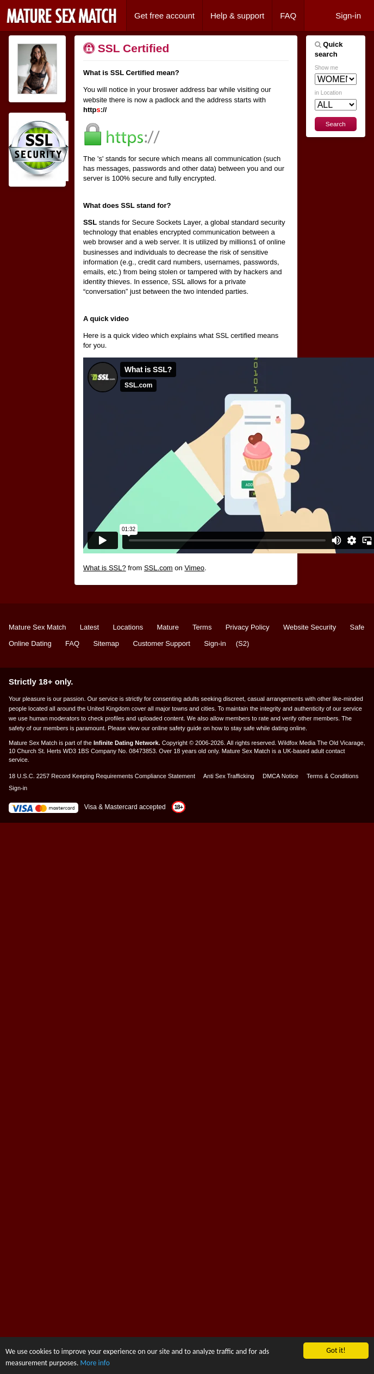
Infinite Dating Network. (127, 743)
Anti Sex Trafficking (228, 776)
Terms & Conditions (332, 776)
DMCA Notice (280, 776)
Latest (89, 627)
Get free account (164, 15)
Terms (201, 627)
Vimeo (194, 568)
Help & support (237, 15)
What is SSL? (104, 568)
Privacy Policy (248, 627)
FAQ (288, 15)
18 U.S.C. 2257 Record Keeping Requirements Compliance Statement (102, 776)
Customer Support (161, 643)
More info (94, 1362)
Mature (167, 627)
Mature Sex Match (37, 627)
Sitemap (106, 643)
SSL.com (158, 568)
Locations (128, 627)
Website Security (309, 627)
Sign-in (348, 15)
